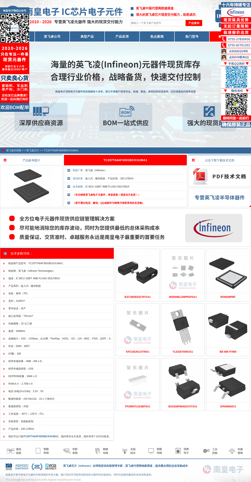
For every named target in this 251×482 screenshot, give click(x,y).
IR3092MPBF (228, 297)
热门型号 (192, 36)
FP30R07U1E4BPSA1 (137, 406)
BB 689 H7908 (228, 351)
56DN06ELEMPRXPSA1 (183, 297)
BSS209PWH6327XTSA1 (182, 406)
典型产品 (87, 36)
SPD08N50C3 (228, 406)
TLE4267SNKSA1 (183, 351)
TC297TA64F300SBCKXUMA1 (61, 150)
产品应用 (122, 36)
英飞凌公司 (52, 36)
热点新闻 (157, 36)
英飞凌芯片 (32, 150)
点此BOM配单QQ (239, 57)
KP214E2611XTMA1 (137, 351)
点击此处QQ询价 (238, 51)
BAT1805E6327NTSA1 (138, 297)
